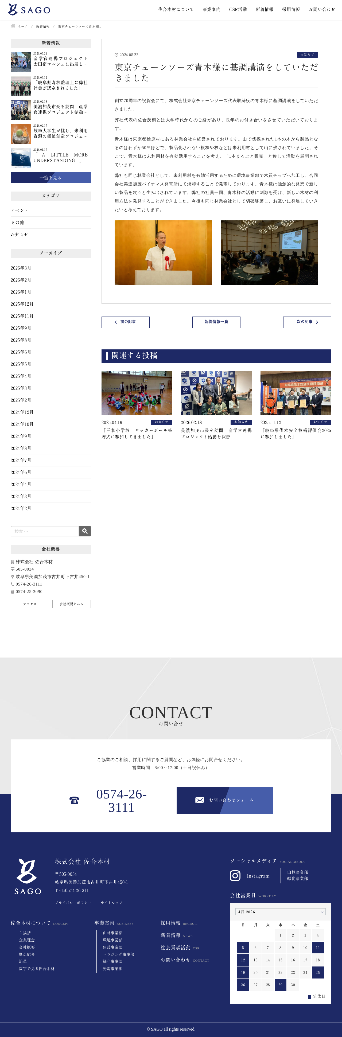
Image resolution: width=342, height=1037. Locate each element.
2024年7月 (21, 460)
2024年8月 (21, 448)
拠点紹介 (27, 954)
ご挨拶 (25, 933)
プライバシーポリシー (73, 903)
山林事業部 (113, 933)
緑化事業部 (113, 961)
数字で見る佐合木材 (37, 968)
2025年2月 (21, 400)
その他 (17, 222)
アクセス (30, 604)
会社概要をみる (72, 604)
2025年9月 (21, 328)
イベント (20, 210)
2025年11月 (22, 316)
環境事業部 (113, 940)
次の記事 (305, 321)
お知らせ (20, 234)
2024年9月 (21, 436)
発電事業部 (113, 968)
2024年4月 (21, 484)
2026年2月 (21, 280)
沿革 (23, 961)
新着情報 (265, 9)
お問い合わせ (322, 9)
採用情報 (291, 9)
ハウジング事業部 (118, 954)
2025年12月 (22, 304)
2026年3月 (21, 268)
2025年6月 (21, 352)
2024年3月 (21, 496)
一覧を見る (51, 178)
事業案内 (212, 9)
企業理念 (27, 940)
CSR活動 (238, 9)
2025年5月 (21, 364)
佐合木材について (176, 9)
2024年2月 (21, 508)
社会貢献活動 (176, 947)
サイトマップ (111, 903)
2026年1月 (21, 292)
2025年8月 (21, 340)
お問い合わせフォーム (231, 800)
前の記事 (128, 321)
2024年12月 (22, 412)
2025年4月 (21, 376)
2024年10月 (22, 424)
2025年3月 (21, 388)
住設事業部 (113, 947)
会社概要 (27, 947)
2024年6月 (21, 472)
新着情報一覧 (216, 321)
